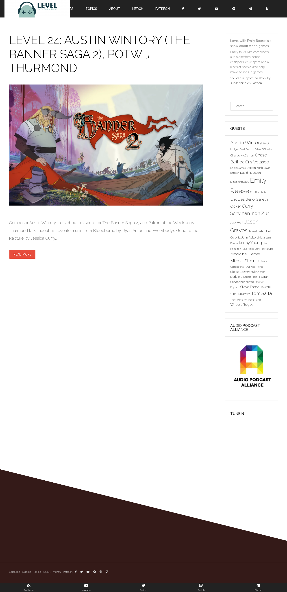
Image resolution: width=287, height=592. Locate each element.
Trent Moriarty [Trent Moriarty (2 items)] (238, 299)
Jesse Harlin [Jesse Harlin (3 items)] (256, 231)
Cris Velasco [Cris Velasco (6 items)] (257, 161)
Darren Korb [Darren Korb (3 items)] (254, 167)
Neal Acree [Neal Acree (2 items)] (257, 266)
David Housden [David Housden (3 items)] (250, 172)
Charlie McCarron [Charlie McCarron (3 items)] (242, 155)
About (114, 9)
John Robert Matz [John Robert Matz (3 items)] (253, 237)
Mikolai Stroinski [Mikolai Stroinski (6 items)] (245, 260)
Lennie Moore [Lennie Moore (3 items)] (263, 248)
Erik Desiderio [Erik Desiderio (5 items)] (242, 199)
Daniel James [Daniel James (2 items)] (238, 168)
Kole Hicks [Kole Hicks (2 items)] (248, 248)
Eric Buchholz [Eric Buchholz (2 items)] (258, 192)
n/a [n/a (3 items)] (247, 266)
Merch (137, 9)
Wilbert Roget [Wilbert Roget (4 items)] (241, 304)
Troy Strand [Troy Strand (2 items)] (254, 299)
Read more (22, 254)
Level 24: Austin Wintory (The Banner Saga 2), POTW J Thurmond (99, 54)
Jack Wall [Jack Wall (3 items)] (236, 222)
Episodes (14, 571)
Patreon (162, 9)
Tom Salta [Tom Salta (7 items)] (261, 293)
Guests (26, 571)
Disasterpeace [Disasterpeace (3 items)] (239, 181)
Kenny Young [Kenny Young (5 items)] (250, 243)
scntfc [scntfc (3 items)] (250, 282)
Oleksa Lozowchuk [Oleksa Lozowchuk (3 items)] (243, 271)
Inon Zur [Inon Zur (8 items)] (260, 213)
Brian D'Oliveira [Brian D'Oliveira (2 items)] (263, 149)
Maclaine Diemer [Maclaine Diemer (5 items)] (245, 254)
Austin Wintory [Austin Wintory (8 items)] (246, 142)
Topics (91, 9)
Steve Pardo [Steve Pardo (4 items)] (249, 287)
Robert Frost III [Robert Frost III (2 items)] (251, 276)
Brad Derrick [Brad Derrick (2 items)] (246, 149)
